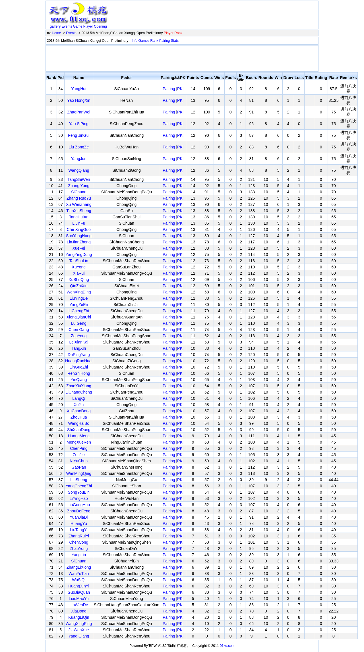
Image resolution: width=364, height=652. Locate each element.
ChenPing (79, 448)
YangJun (78, 158)
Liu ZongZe (79, 147)
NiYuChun (79, 461)
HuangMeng (79, 436)
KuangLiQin (78, 617)
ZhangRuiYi (79, 536)
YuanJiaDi (79, 517)
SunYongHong (79, 235)
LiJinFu (78, 223)
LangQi (78, 398)
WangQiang (78, 170)
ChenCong (78, 542)
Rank (154, 41)
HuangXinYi (78, 586)
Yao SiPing (78, 123)
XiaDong (78, 611)
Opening (100, 26)
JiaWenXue (79, 630)
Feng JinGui (78, 135)
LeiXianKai (78, 342)
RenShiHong (78, 373)
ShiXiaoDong (78, 429)
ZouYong (79, 336)
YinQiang (79, 379)
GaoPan (78, 467)
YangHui (78, 88)
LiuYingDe (79, 298)
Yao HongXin (78, 100)
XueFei (79, 248)
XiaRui (78, 273)
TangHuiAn (79, 217)
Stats (175, 41)
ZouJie (79, 454)
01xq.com (227, 646)
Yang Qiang (78, 636)
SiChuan (78, 192)
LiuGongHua (79, 504)
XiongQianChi (79, 317)
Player (88, 26)
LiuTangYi (78, 529)
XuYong (79, 267)
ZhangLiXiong (79, 567)
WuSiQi (78, 580)
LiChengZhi (79, 311)
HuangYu (79, 523)
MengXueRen (79, 442)
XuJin (79, 404)
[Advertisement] (214, 16)
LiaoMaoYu (79, 598)
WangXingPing (79, 623)
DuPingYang (79, 354)
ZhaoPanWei (78, 112)
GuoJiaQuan (79, 592)
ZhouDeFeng (78, 511)
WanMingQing (78, 473)
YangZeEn (78, 304)
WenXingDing (79, 292)
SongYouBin (79, 492)
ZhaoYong (79, 548)
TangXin (79, 348)
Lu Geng (78, 323)
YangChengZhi (79, 486)
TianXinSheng (78, 210)
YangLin (79, 554)
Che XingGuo (79, 229)
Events (67, 26)
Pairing (164, 41)
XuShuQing (79, 279)
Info (134, 41)
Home (56, 33)
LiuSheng (78, 479)
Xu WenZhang (78, 204)
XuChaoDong (79, 411)
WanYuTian (79, 573)
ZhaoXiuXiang (78, 386)
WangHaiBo (78, 423)
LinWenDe (78, 605)
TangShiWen (78, 179)
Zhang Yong (79, 185)
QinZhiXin (78, 285)
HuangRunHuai (78, 361)
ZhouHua (79, 417)
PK (180, 88)
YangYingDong (79, 254)
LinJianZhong (79, 242)
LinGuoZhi (79, 367)
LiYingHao (79, 498)
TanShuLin (78, 260)
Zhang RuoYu (79, 198)
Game (77, 26)
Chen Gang (79, 329)
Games (144, 41)
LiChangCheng (78, 392)
